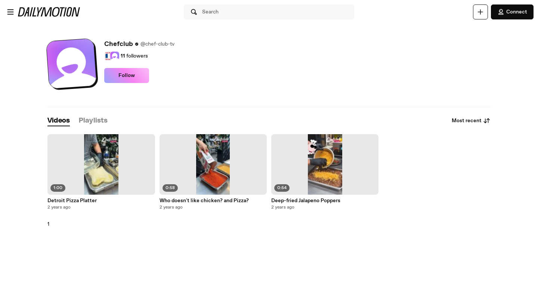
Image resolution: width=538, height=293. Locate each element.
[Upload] (480, 11)
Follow (126, 75)
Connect (512, 12)
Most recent (471, 120)
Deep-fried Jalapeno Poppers (305, 201)
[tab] (58, 121)
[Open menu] (10, 11)
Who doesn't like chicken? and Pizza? (204, 201)
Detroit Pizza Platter (72, 201)
